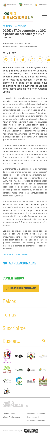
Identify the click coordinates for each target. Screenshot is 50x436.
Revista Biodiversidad (36, 413)
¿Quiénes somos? (10, 413)
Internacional (30, 46)
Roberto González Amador (18, 43)
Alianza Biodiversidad (11, 417)
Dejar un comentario (21, 288)
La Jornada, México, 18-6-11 (15, 254)
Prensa (22, 26)
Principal (8, 26)
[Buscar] (21, 341)
